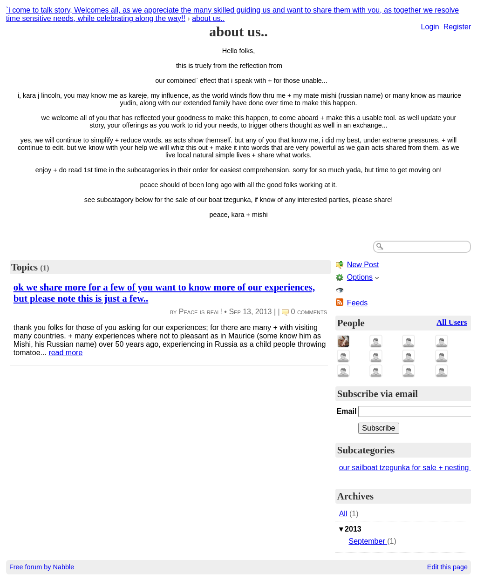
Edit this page (447, 567)
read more (65, 353)
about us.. (208, 18)
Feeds (357, 303)
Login (430, 27)
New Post (363, 265)
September (367, 541)
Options (360, 277)
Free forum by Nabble (41, 567)
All (343, 514)
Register (457, 27)
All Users (451, 322)
